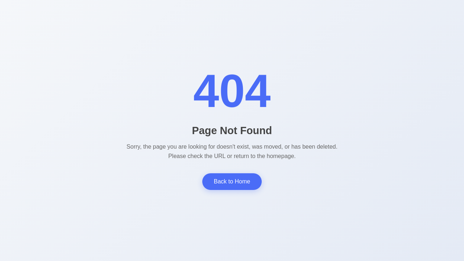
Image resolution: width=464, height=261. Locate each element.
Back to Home (232, 181)
